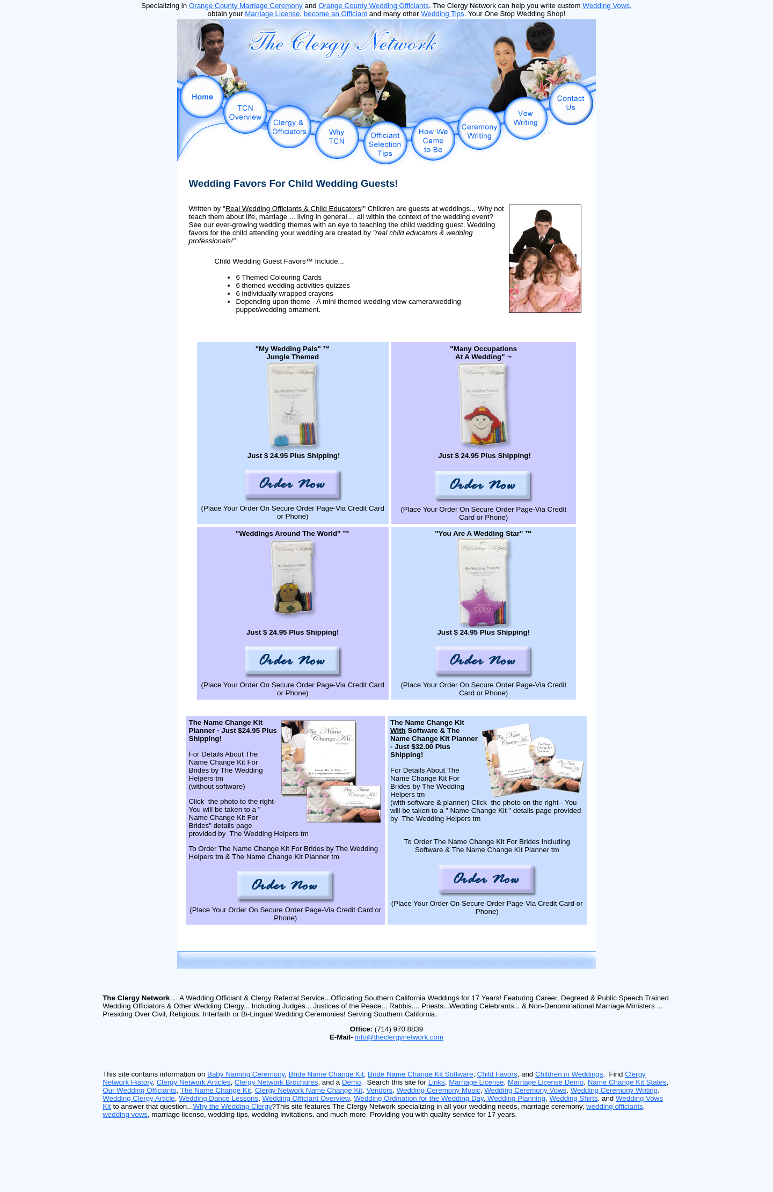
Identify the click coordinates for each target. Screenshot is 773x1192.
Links (436, 1082)
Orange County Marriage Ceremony (246, 6)
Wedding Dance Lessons (218, 1098)
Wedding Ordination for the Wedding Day (419, 1098)
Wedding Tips (442, 14)
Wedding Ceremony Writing (614, 1090)
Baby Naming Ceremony (246, 1074)
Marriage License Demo (546, 1082)
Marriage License (272, 14)
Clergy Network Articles (194, 1082)
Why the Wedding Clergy (232, 1106)
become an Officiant (335, 14)
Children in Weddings (569, 1074)
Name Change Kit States (627, 1082)
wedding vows (125, 1114)
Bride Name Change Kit (326, 1074)
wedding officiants (614, 1106)
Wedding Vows (606, 6)
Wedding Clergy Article (139, 1098)
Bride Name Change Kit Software (420, 1074)
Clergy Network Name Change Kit (308, 1090)
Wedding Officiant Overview (306, 1098)
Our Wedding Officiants (139, 1090)
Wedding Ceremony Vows (525, 1090)
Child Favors (497, 1074)
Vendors (379, 1090)
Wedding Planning (515, 1098)
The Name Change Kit (215, 1090)
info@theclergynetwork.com (399, 1037)
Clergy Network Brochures (276, 1082)
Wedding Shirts (573, 1098)
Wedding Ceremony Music (438, 1090)
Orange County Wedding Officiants (373, 6)
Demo (351, 1082)
